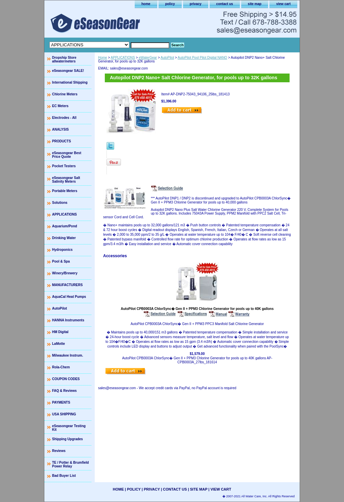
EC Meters (60, 106)
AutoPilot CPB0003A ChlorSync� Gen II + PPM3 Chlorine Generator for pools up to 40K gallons (197, 309)
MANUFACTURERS (67, 285)
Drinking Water (64, 238)
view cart (283, 4)
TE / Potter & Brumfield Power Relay (70, 464)
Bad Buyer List (64, 475)
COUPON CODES (66, 379)
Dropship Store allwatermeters (64, 59)
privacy (196, 4)
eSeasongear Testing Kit (69, 427)
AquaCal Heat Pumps (69, 297)
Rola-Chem (61, 367)
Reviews (59, 451)
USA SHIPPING (64, 414)
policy (170, 4)
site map (255, 4)
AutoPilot (167, 57)
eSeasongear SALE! (68, 71)
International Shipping (70, 82)
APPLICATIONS (123, 57)
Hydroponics (62, 250)
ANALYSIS (60, 129)
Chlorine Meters (65, 94)
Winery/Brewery (65, 273)
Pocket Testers (64, 166)
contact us (224, 4)
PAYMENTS (61, 402)
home (145, 4)
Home (102, 57)
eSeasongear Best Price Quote (66, 154)
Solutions (60, 202)
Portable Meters (64, 191)
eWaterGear (148, 57)
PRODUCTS (61, 141)
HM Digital (60, 332)
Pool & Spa (61, 261)
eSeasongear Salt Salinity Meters (66, 179)
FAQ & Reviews (64, 391)
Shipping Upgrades (67, 439)
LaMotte (58, 344)
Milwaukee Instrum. (67, 355)
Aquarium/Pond (64, 226)
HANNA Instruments (68, 320)
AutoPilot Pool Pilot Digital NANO (202, 57)
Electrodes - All (64, 118)
